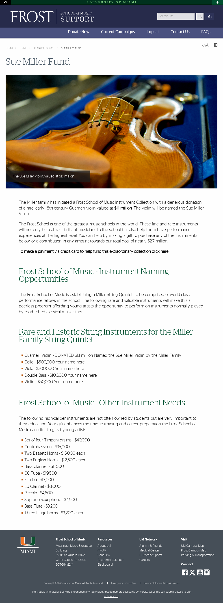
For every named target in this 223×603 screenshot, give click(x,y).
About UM (104, 545)
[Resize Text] (205, 45)
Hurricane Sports (150, 555)
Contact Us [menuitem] (180, 32)
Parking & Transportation (197, 555)
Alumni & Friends (150, 545)
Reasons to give (44, 48)
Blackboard (105, 564)
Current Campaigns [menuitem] (118, 32)
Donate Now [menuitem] (78, 32)
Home (23, 48)
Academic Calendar (110, 560)
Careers (144, 560)
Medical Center (149, 550)
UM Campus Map (192, 545)
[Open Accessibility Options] (5, 2)
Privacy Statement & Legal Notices (161, 583)
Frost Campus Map (193, 550)
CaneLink (103, 555)
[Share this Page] (214, 45)
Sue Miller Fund (71, 48)
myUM (101, 550)
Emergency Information (123, 583)
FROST (9, 48)
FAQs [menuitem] (205, 32)
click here (160, 251)
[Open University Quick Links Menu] (217, 2)
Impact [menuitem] (153, 32)
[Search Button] (200, 16)
